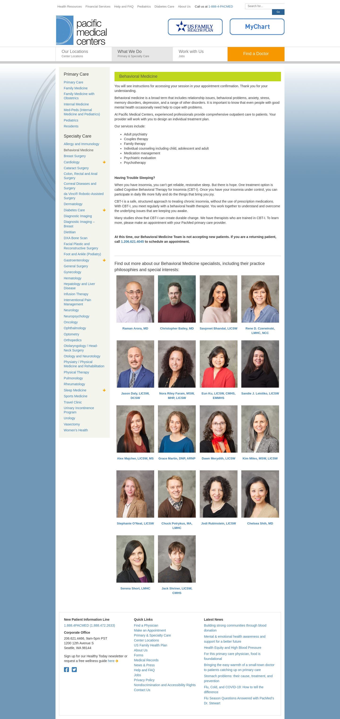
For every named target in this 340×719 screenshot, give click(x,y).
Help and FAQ (144, 670)
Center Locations (146, 640)
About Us (141, 650)
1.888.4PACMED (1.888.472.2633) (89, 625)
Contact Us (142, 690)
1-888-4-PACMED (220, 6)
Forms (138, 655)
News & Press (144, 665)
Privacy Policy (144, 680)
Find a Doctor (256, 53)
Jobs (137, 675)
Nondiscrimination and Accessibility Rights (165, 685)
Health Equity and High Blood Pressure (232, 648)
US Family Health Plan (150, 645)
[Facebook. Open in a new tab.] (66, 670)
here (113, 661)
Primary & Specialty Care (152, 635)
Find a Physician (146, 625)
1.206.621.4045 (132, 241)
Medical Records (146, 660)
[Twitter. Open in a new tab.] (74, 670)
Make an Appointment (150, 630)
